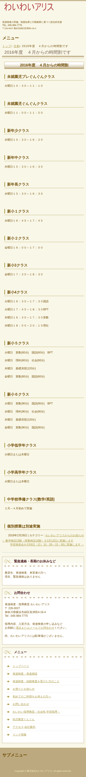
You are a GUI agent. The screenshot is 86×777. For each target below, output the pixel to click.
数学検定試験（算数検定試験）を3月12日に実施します (37, 540)
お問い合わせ (21, 704)
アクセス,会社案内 (24, 727)
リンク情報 (19, 734)
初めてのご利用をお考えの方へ (32, 696)
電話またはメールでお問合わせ (35, 627)
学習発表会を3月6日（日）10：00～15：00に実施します (47, 544)
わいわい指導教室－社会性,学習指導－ (36, 711)
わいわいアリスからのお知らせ (64, 535)
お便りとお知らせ (24, 689)
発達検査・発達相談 (25, 673)
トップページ (21, 666)
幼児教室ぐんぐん (24, 719)
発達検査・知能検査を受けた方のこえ (36, 681)
